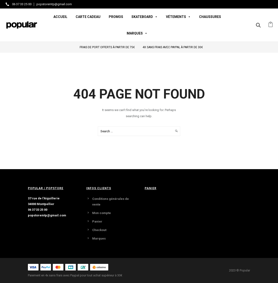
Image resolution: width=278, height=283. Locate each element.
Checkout (99, 230)
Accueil (60, 17)
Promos (116, 17)
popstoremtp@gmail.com (54, 4)
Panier (97, 221)
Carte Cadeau (88, 17)
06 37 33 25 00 (21, 4)
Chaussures (210, 17)
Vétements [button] (178, 17)
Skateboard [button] (144, 17)
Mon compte (101, 213)
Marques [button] (137, 33)
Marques (99, 238)
